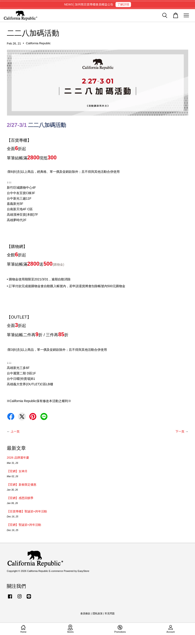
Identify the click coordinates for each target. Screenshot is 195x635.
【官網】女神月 (17, 471)
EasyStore (83, 571)
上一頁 (15, 431)
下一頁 (179, 431)
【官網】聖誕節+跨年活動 (24, 524)
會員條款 (85, 613)
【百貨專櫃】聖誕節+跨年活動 (27, 511)
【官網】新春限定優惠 (21, 484)
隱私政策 (98, 613)
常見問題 (110, 613)
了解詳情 (123, 4)
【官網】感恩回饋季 (20, 498)
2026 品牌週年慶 (18, 457)
